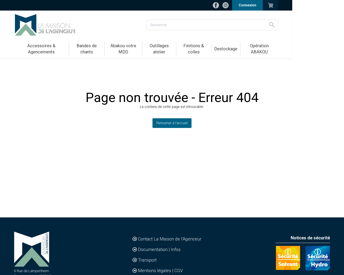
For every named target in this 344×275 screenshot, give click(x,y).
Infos (176, 249)
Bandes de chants (107, 45)
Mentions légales (155, 270)
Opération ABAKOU (297, 45)
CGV (178, 270)
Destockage (261, 45)
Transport (147, 260)
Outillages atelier (188, 45)
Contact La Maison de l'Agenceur (169, 239)
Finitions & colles (227, 45)
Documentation (153, 249)
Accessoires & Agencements (57, 45)
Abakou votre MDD (148, 45)
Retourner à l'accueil (172, 123)
